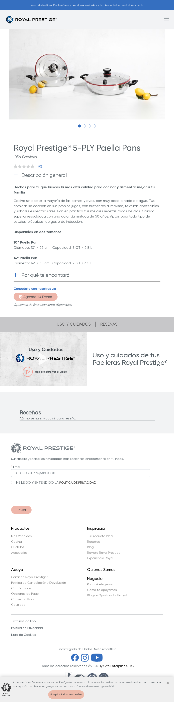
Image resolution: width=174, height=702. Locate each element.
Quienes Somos (101, 570)
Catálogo (18, 605)
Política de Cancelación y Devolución (38, 583)
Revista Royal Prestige (103, 553)
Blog (90, 547)
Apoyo (17, 570)
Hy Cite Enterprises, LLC (116, 666)
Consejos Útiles (22, 599)
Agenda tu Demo (35, 297)
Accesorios (19, 553)
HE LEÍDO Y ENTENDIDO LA (37, 482)
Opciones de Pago (25, 594)
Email (17, 467)
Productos (20, 528)
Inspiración (96, 528)
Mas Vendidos (21, 536)
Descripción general (44, 175)
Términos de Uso (23, 621)
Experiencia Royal (100, 558)
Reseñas (108, 324)
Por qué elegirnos (100, 584)
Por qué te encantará (46, 275)
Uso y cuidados (74, 324)
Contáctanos (21, 588)
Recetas (93, 542)
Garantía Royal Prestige (29, 577)
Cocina (16, 542)
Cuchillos (17, 547)
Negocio (94, 578)
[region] (87, 689)
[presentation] (41, 493)
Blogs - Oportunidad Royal (107, 595)
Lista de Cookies (23, 635)
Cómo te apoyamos (102, 590)
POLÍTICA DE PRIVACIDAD (77, 482)
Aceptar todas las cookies (66, 694)
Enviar (21, 510)
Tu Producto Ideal (100, 536)
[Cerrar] (167, 683)
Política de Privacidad (27, 628)
